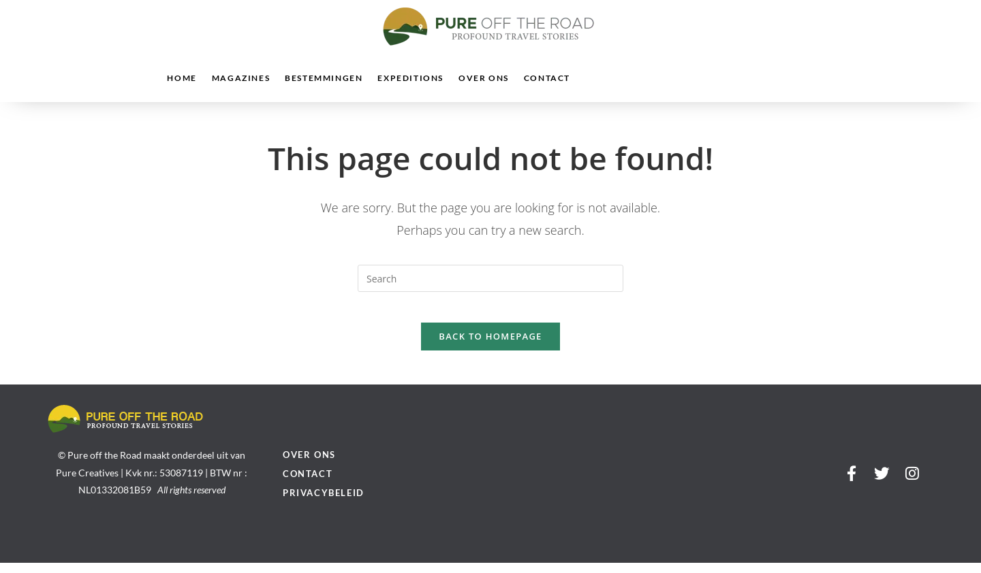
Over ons (483, 78)
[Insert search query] (490, 278)
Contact (547, 78)
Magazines (241, 78)
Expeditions (410, 78)
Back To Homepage (490, 346)
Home (181, 78)
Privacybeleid (323, 502)
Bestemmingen (323, 78)
